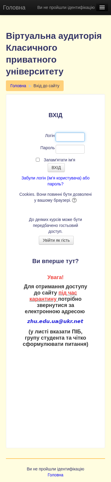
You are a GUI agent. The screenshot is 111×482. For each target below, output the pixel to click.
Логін (50, 135)
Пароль (47, 147)
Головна (14, 7)
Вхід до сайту (46, 85)
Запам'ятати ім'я (59, 160)
